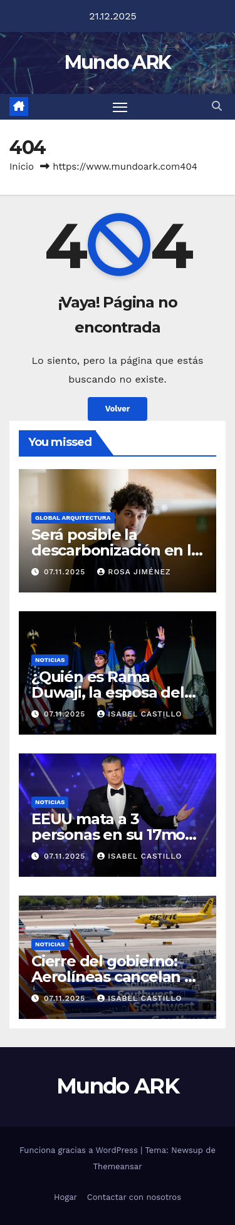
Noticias (50, 659)
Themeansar (117, 1166)
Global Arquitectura (73, 517)
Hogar (65, 1197)
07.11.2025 (66, 571)
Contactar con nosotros (134, 1197)
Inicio (21, 166)
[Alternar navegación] (120, 107)
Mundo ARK (118, 62)
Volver (117, 408)
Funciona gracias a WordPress (79, 1150)
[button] (217, 106)
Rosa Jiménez (133, 571)
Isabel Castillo (139, 714)
